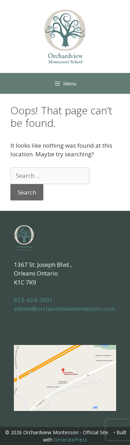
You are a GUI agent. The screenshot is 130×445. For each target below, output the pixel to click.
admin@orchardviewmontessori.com (64, 309)
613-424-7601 (33, 300)
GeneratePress (70, 439)
